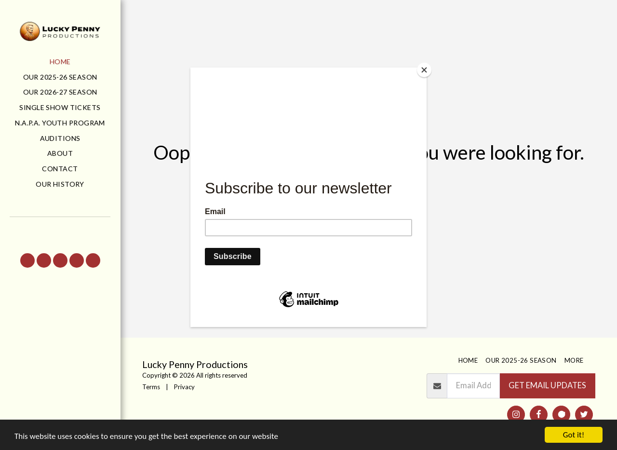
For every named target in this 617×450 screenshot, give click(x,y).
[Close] (424, 70)
